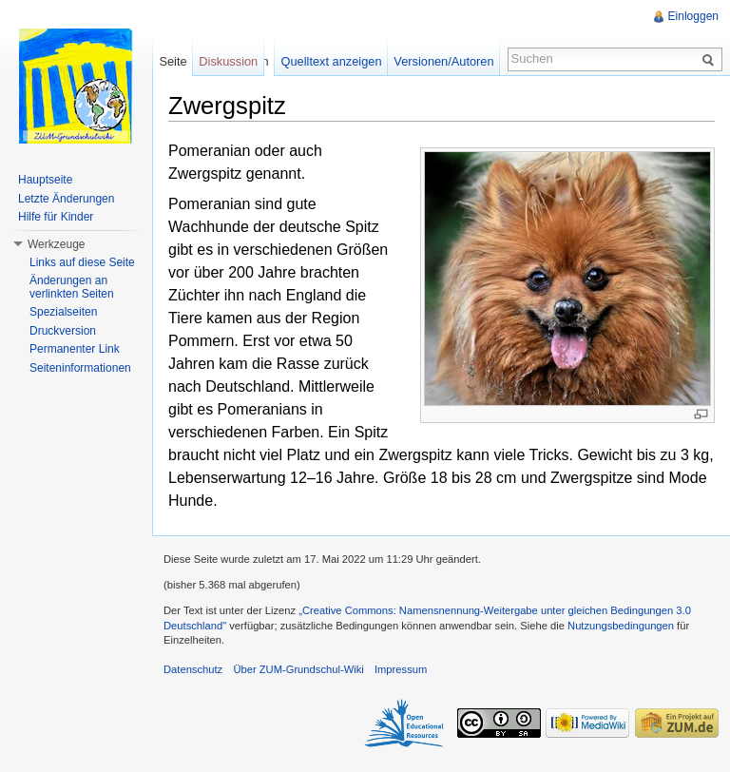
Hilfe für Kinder (55, 216)
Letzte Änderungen (66, 198)
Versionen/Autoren (443, 61)
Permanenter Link (74, 349)
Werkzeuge (56, 244)
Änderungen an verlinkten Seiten (71, 287)
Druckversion (62, 331)
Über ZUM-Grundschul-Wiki (298, 669)
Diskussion (228, 61)
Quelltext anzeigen (331, 61)
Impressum (401, 669)
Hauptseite (45, 179)
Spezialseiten (63, 311)
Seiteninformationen (80, 368)
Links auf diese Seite (82, 262)
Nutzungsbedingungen (620, 625)
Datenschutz (192, 669)
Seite (172, 61)
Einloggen (693, 16)
